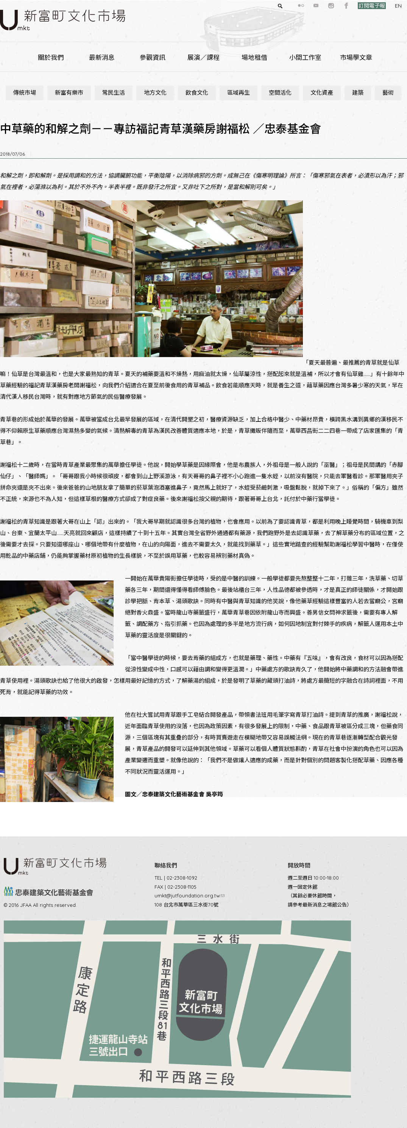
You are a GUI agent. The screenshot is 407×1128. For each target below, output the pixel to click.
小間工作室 (305, 57)
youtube (302, 5)
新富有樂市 (69, 92)
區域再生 (238, 92)
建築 (357, 92)
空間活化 (280, 92)
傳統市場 (24, 92)
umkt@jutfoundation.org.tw (189, 895)
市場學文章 (356, 57)
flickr (287, 5)
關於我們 (51, 57)
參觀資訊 (152, 57)
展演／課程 (203, 57)
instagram (317, 5)
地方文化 (155, 92)
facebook (333, 5)
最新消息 (102, 57)
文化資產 (321, 92)
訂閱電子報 (358, 5)
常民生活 (113, 92)
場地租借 (254, 57)
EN (384, 5)
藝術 (388, 92)
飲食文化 (197, 92)
